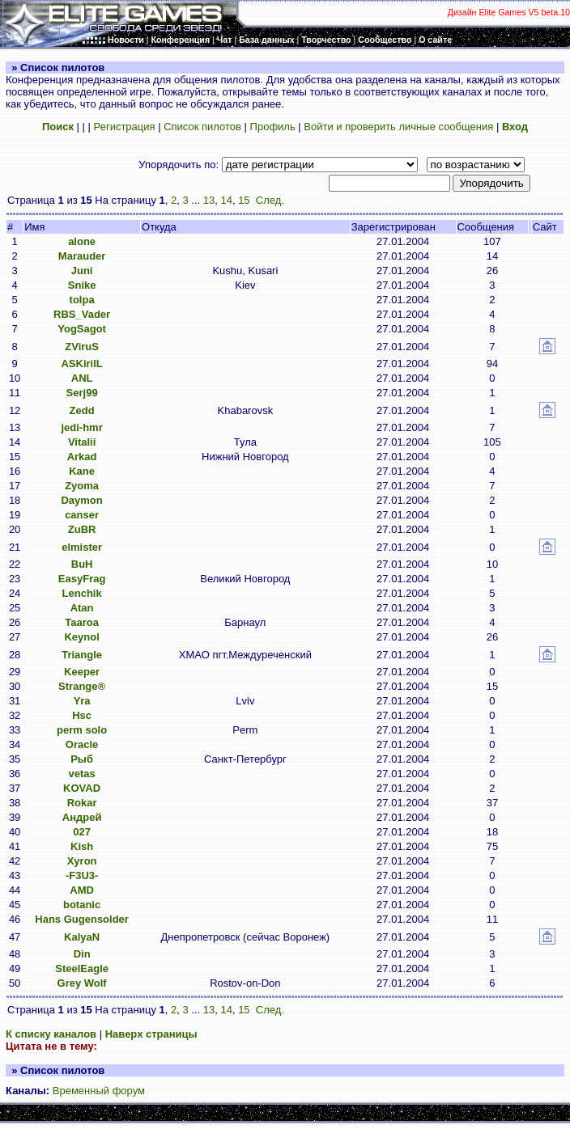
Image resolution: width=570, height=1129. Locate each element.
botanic (81, 905)
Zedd (82, 410)
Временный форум (99, 1091)
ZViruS (82, 346)
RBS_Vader (81, 314)
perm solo (82, 730)
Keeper (82, 672)
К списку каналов (51, 1034)
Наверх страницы (151, 1034)
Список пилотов (202, 127)
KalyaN (82, 937)
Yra (82, 701)
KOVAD (81, 788)
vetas (81, 773)
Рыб (81, 759)
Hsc (81, 715)
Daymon (81, 500)
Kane (82, 471)
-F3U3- (82, 875)
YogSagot (81, 329)
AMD (82, 890)
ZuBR (82, 529)
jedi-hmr (81, 427)
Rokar (82, 803)
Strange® (81, 686)
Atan (82, 608)
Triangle (82, 655)
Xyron (82, 861)
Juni (82, 270)
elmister (82, 547)
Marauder (82, 256)
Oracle (82, 744)
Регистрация (124, 127)
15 (243, 200)
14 (226, 200)
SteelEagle (81, 968)
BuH (82, 564)
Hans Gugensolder (82, 919)
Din (82, 954)
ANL (82, 378)
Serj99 (82, 393)
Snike (82, 285)
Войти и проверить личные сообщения (398, 127)
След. (270, 200)
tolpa (82, 300)
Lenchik (82, 593)
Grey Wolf (82, 983)
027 (82, 832)
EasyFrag (82, 579)
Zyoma (82, 486)
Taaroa (82, 622)
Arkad (82, 456)
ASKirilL (81, 363)
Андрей (82, 817)
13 (209, 200)
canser (82, 515)
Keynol (81, 637)
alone (82, 241)
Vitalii (82, 442)
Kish (81, 846)
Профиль (273, 127)
